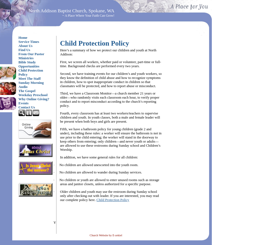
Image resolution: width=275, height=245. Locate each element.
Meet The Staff (30, 79)
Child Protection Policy (31, 72)
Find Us (24, 50)
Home (23, 38)
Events (24, 103)
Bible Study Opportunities (29, 64)
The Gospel (27, 91)
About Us (26, 46)
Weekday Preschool (33, 95)
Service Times (29, 42)
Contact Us (27, 107)
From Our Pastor (31, 54)
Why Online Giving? (34, 99)
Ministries (26, 58)
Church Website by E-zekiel (106, 235)
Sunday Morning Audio (31, 85)
